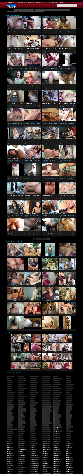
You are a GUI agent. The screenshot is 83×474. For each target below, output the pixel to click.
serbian (56, 457)
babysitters (10, 417)
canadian (10, 449)
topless (68, 437)
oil (55, 376)
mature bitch (34, 123)
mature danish (46, 415)
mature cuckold (47, 408)
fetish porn (45, 50)
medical (45, 451)
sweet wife (55, 123)
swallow (69, 400)
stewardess (69, 386)
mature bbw (34, 467)
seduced (57, 455)
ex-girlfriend (22, 404)
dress (21, 390)
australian (10, 413)
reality (39, 105)
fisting (62, 123)
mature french (46, 443)
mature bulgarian (46, 388)
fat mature (22, 417)
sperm (68, 376)
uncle (68, 455)
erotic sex (22, 396)
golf (20, 465)
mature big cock (15, 233)
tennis (68, 423)
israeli (44, 86)
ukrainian (69, 453)
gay (21, 453)
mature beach (34, 469)
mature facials (46, 433)
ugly (67, 451)
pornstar (57, 415)
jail (32, 406)
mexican (45, 453)
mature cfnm (46, 396)
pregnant (39, 31)
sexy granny (57, 459)
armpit (9, 402)
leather (33, 433)
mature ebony (46, 429)
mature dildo (46, 419)
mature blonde (20, 141)
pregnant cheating (31, 11)
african (27, 31)
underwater (69, 457)
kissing (35, 233)
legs (32, 435)
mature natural (46, 445)
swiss (68, 410)
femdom (44, 68)
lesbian (67, 68)
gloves (21, 463)
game (21, 447)
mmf (44, 461)
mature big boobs (68, 31)
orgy (56, 386)
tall (67, 413)
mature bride (46, 382)
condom (38, 196)
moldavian (45, 463)
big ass (27, 68)
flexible (21, 433)
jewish (48, 86)
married (33, 451)
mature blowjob (70, 86)
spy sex (68, 380)
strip (68, 392)
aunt (9, 410)
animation (10, 396)
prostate (57, 423)
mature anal (22, 50)
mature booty (46, 378)
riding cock (57, 437)
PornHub (21, 69)
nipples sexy (50, 178)
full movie (48, 105)
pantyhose (57, 394)
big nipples (11, 50)
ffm (20, 425)
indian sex (62, 31)
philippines (57, 400)
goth (21, 469)
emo (20, 394)
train (67, 441)
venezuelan (69, 467)
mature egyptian (73, 68)
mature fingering (47, 437)
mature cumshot (47, 410)
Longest (31, 5)
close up (10, 469)
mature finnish (46, 439)
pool (56, 413)
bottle (9, 441)
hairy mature (50, 50)
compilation (34, 196)
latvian (33, 431)
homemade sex (69, 233)
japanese (34, 410)
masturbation (17, 31)
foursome (22, 441)
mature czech (46, 413)
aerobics (9, 384)
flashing (21, 431)
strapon (68, 390)
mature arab (34, 461)
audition (9, 408)
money (45, 469)
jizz (32, 419)
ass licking (10, 406)
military (45, 457)
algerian (9, 390)
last (48, 238)
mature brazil (46, 380)
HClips (74, 51)
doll (20, 382)
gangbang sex (22, 449)
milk (44, 459)
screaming (57, 451)
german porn (69, 178)
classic (9, 463)
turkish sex (69, 447)
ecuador (21, 392)
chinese (9, 459)
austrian (9, 415)
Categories (38, 5)
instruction (17, 68)
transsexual (69, 443)
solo (54, 160)
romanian (57, 439)
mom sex (35, 31)
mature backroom (35, 465)
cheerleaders (10, 455)
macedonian (34, 443)
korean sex (33, 425)
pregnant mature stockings (13, 11)
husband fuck (34, 382)
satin (56, 445)
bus (8, 445)
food (20, 437)
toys (54, 215)
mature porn (45, 160)
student (68, 394)
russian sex (57, 441)
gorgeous (21, 467)
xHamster (38, 51)
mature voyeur (46, 449)
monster (45, 471)
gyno (30, 141)
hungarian (33, 380)
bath (9, 423)
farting (21, 415)
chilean (9, 457)
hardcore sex (37, 68)
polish (56, 410)
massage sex (34, 455)
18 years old (11, 105)
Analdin (39, 69)
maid (33, 447)
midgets (45, 455)
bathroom (10, 425)
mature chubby (46, 400)
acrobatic (9, 382)
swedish (68, 402)
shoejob (56, 467)
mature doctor (46, 421)
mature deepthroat (46, 417)
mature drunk (46, 425)
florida (21, 435)
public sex (57, 425)
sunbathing (68, 396)
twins (68, 449)
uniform (68, 463)
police (56, 408)
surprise (68, 398)
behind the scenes (11, 429)
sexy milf (57, 461)
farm (20, 413)
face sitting (22, 410)
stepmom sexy (70, 384)
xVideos (73, 143)
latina (33, 429)
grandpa (21, 471)
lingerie (31, 105)
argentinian (10, 398)
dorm (20, 386)
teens (68, 421)
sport (68, 378)
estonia (21, 400)
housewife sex (34, 376)
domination (69, 141)
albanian (9, 388)
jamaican (33, 408)
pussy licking (58, 431)
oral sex (56, 382)
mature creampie (47, 406)
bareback (10, 421)
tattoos (68, 415)
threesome (69, 427)
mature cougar (46, 402)
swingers (69, 408)
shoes (56, 469)
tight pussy (69, 431)
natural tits (28, 50)
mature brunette (56, 50)
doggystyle (22, 380)
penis (56, 398)
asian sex (10, 404)
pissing (56, 404)
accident (9, 380)
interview (33, 394)
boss (9, 439)
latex (33, 427)
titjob (68, 433)
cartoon (71, 196)
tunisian (68, 445)
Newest (25, 5)
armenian (9, 400)
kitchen (33, 423)
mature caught (46, 392)
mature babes (37, 160)
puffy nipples (57, 427)
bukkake (9, 443)
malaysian (10, 178)
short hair (57, 471)
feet (21, 419)
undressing (69, 461)
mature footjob (46, 441)
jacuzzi (33, 404)
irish (32, 398)
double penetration (22, 389)
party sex (57, 396)
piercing (56, 402)
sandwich (56, 443)
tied (67, 429)
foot (21, 439)
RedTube (21, 51)
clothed (9, 471)
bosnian (9, 437)
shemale (56, 465)
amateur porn (11, 31)
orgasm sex (57, 384)
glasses (21, 459)
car (8, 451)
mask (33, 453)
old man (56, 380)
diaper (21, 376)
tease (68, 419)
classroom (10, 465)
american (31, 31)
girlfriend (31, 233)
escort (21, 398)
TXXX (57, 51)
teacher (68, 417)
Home (20, 5)
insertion (33, 388)
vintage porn (69, 471)
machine (33, 445)
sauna (56, 447)
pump (56, 429)
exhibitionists (22, 408)
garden (21, 451)
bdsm (44, 105)
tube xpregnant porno (40, 11)
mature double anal (47, 423)
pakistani (57, 390)
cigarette (9, 461)
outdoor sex (57, 388)
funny (21, 445)
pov (66, 50)
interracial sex (35, 392)
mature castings (46, 390)
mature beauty (34, 471)
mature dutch (46, 427)
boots (9, 435)
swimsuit (68, 406)
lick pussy (33, 439)
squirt (68, 382)
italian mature (34, 402)
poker (56, 406)
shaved (56, 463)
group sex (15, 141)
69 (66, 105)
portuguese (57, 417)
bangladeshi (11, 196)
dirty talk (10, 215)
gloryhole (21, 461)
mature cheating (47, 398)
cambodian (10, 447)
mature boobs (46, 376)
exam (27, 141)
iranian (33, 396)
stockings (69, 388)
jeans (33, 413)
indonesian (62, 50)
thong (68, 425)
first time (38, 86)
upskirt (68, 465)
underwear (69, 459)
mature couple (51, 31)
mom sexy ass (46, 467)
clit (9, 467)
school (56, 449)
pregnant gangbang (22, 11)
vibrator (68, 469)
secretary (57, 453)
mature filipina (46, 435)
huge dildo (34, 378)
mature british (46, 384)
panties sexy (57, 392)
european (10, 141)
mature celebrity (46, 394)
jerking (33, 415)
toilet (68, 435)
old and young (11, 123)
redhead (22, 123)
